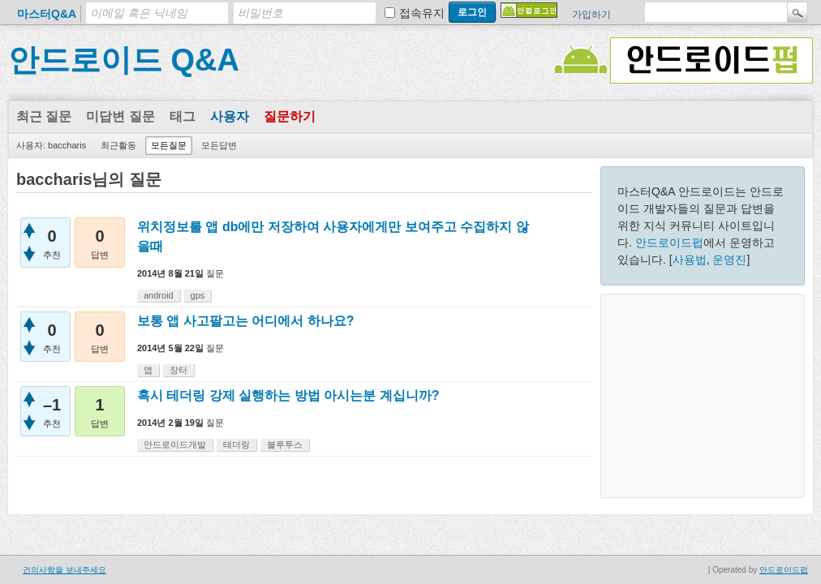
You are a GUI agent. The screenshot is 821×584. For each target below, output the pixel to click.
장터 (178, 370)
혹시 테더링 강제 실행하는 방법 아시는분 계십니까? (288, 395)
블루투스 (285, 444)
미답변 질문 (120, 116)
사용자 (229, 116)
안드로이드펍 (669, 242)
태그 (183, 116)
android (159, 295)
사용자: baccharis (51, 145)
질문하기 (290, 116)
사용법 (690, 259)
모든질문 (169, 145)
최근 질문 (43, 116)
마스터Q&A (46, 13)
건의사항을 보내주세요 (64, 569)
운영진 (729, 259)
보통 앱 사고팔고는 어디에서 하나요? (246, 321)
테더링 (236, 444)
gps (198, 295)
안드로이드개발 (175, 444)
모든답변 (219, 145)
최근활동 (118, 145)
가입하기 (591, 14)
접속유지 (422, 13)
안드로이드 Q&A (123, 60)
